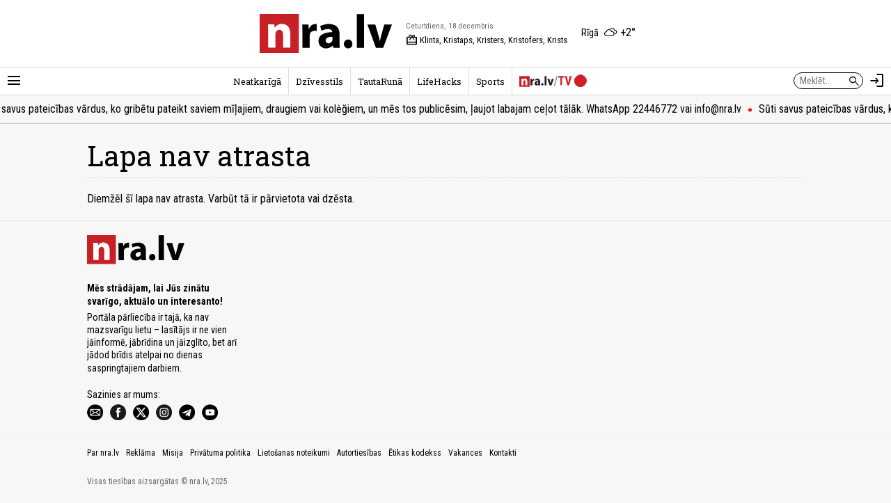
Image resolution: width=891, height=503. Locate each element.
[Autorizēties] (877, 81)
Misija (172, 453)
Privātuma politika (220, 453)
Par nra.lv (103, 453)
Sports (490, 81)
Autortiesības (359, 453)
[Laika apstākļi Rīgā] (608, 33)
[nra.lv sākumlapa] (326, 33)
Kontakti (503, 453)
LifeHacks (439, 81)
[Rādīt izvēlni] (14, 81)
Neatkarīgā (257, 81)
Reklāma (140, 453)
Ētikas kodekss (414, 453)
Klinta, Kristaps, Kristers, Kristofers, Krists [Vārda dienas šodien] (486, 40)
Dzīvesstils (319, 81)
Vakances (465, 453)
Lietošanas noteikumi (294, 453)
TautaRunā (380, 81)
